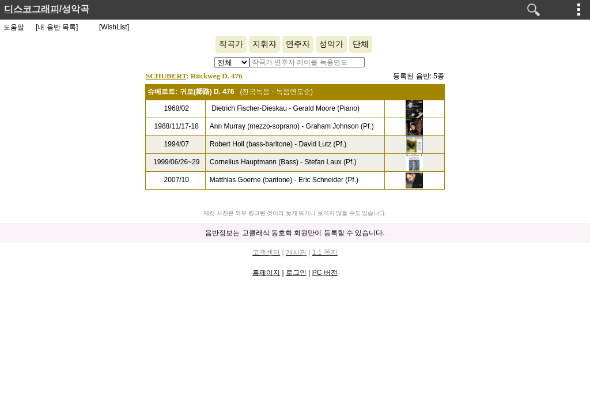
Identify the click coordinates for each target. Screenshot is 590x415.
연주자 (298, 44)
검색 (533, 10)
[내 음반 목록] (57, 27)
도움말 (13, 27)
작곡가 (231, 44)
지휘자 (264, 44)
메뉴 (579, 9)
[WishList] (114, 27)
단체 (361, 44)
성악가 (331, 44)
